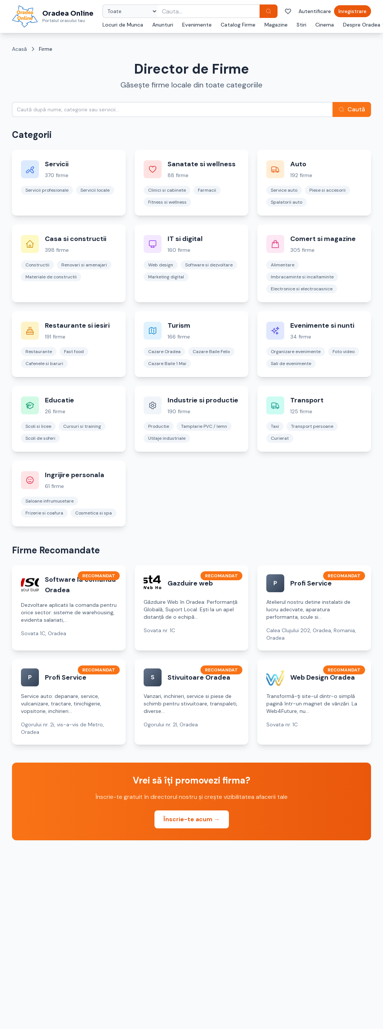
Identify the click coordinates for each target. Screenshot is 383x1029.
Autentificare (314, 11)
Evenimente (197, 24)
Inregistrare (352, 11)
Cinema (324, 24)
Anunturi (162, 24)
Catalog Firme (238, 24)
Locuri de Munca (122, 24)
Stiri (301, 24)
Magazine (276, 24)
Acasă (19, 49)
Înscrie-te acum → (191, 819)
